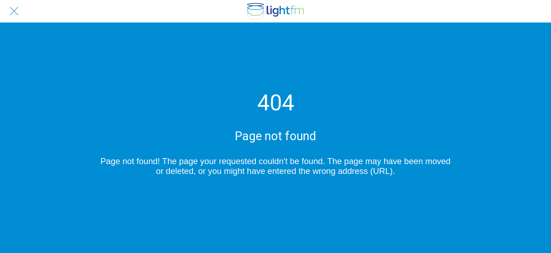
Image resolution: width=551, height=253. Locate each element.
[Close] (14, 11)
